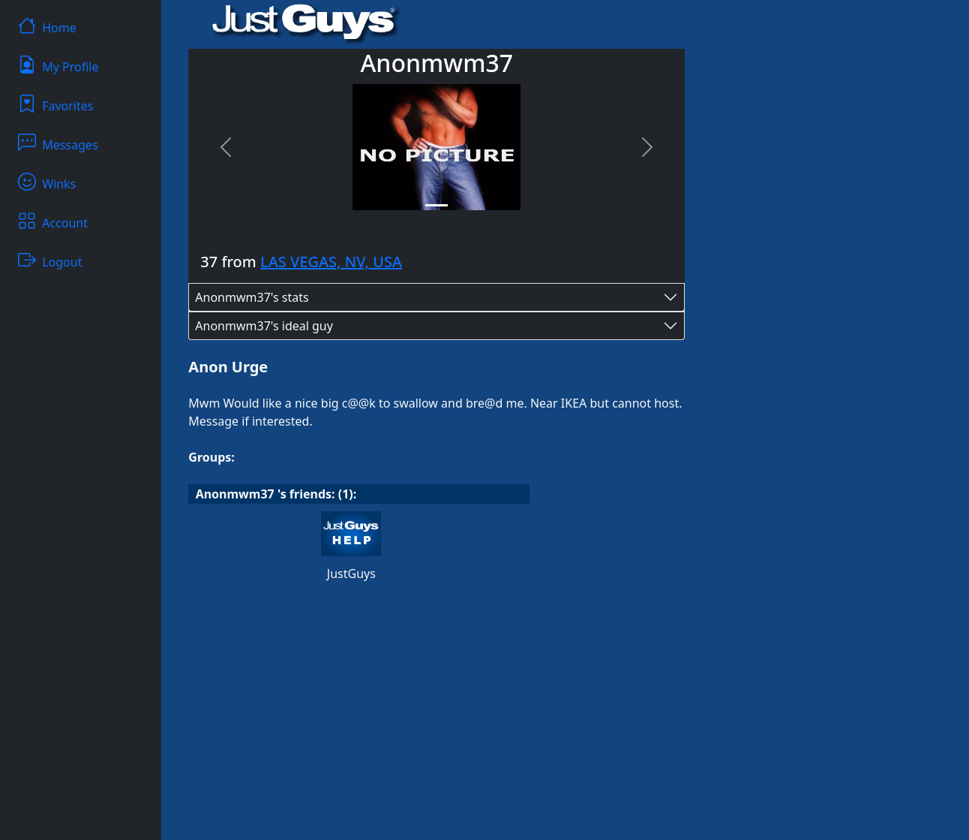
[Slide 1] (436, 205)
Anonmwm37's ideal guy (264, 326)
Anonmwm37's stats (251, 297)
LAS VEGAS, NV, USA (331, 261)
